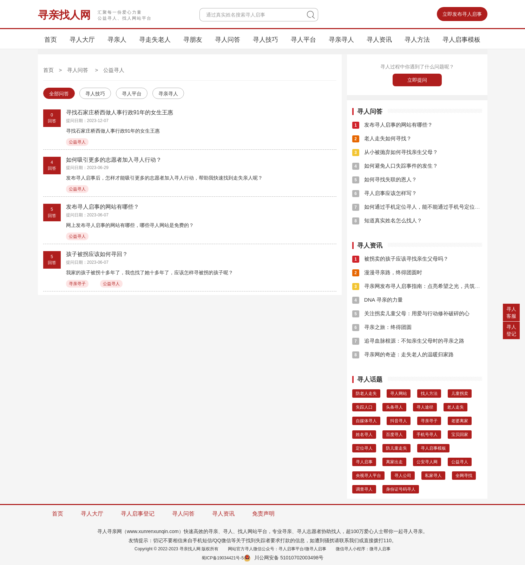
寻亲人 (116, 39)
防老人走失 (366, 393)
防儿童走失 (396, 448)
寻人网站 (398, 393)
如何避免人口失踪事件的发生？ (395, 166)
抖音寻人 (398, 420)
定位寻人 (364, 448)
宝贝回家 (459, 434)
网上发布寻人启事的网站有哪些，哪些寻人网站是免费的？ (130, 225)
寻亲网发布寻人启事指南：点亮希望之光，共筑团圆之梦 (424, 286)
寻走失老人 (155, 39)
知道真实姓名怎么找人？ (387, 220)
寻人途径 (424, 407)
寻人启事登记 (138, 514)
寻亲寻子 (77, 283)
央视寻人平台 (368, 475)
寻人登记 (511, 330)
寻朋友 (192, 39)
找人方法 (429, 393)
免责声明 (263, 514)
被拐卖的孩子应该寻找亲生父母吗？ (400, 259)
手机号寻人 (427, 434)
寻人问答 (227, 39)
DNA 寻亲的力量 (377, 300)
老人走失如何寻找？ (382, 138)
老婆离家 (459, 420)
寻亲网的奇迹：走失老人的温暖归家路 (403, 354)
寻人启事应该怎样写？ (384, 193)
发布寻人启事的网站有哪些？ (102, 207)
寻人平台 (303, 39)
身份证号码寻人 (400, 489)
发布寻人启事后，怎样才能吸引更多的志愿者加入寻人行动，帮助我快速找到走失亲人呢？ (164, 178)
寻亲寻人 (341, 39)
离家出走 (394, 461)
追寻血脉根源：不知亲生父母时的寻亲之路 (408, 341)
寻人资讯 (379, 39)
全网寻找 (463, 475)
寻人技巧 (265, 39)
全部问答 (59, 93)
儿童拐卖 (459, 393)
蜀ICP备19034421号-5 (223, 558)
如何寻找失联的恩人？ (384, 179)
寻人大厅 (82, 39)
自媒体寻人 (366, 420)
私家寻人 (433, 475)
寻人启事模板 (461, 39)
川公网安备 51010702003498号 (283, 557)
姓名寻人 (364, 434)
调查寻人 (364, 489)
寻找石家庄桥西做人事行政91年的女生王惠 (119, 112)
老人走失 (455, 407)
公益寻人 (113, 70)
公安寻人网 (427, 461)
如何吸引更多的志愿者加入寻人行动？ (114, 160)
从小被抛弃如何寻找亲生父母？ (395, 152)
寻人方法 (417, 39)
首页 (50, 39)
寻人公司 (402, 475)
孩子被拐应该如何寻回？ (97, 254)
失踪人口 (364, 407)
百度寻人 (394, 434)
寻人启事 (364, 461)
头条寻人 (394, 407)
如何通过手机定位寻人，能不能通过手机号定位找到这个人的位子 (434, 207)
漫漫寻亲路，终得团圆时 (387, 272)
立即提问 (417, 80)
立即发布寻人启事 (462, 14)
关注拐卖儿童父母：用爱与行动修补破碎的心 (411, 313)
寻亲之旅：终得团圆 (382, 327)
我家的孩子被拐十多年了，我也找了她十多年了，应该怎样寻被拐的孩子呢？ (149, 272)
